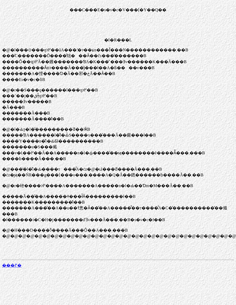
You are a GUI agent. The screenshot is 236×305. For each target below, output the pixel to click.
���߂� (12, 265)
